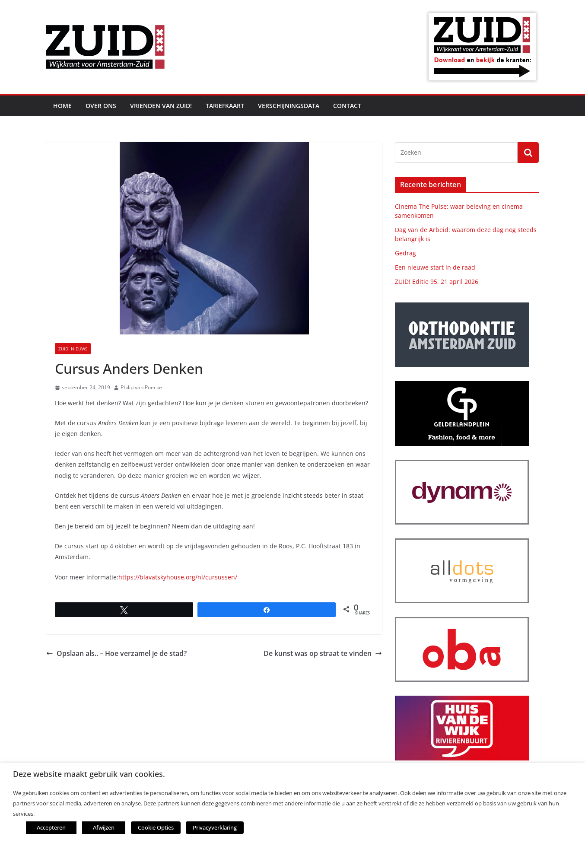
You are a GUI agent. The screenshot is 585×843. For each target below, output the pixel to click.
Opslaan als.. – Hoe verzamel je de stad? (116, 653)
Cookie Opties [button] (154, 828)
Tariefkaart (225, 106)
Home (62, 106)
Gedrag (405, 253)
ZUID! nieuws (72, 349)
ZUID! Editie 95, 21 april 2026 (436, 281)
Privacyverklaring (209, 828)
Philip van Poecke (141, 387)
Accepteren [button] (51, 828)
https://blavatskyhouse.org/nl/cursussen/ (177, 577)
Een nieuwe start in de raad (435, 267)
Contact (347, 106)
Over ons (101, 106)
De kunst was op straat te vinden (323, 653)
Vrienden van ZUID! (161, 106)
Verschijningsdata (288, 106)
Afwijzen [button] (103, 828)
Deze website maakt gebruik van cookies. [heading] (89, 774)
